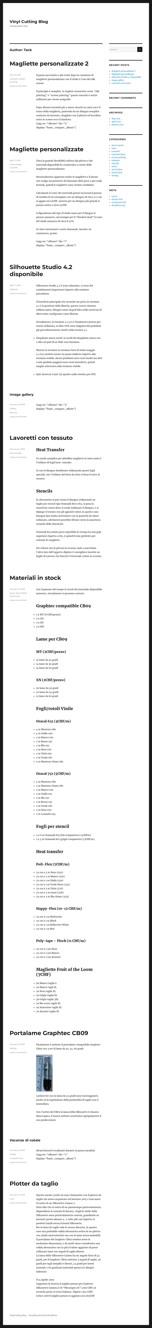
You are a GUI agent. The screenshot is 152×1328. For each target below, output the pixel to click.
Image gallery (22, 395)
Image (13, 1154)
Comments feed (119, 202)
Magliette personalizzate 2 (49, 63)
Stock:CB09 (21, 593)
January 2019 (118, 124)
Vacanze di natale (25, 1140)
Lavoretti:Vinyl (16, 1158)
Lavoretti (14, 79)
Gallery (13, 408)
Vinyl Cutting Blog (29, 21)
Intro (12, 1199)
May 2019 (116, 118)
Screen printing (119, 157)
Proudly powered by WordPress (43, 1315)
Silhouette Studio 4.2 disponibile (41, 270)
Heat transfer (16, 164)
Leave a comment (18, 86)
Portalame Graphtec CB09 (49, 1033)
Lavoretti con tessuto (41, 437)
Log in (114, 196)
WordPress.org (118, 205)
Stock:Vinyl (15, 596)
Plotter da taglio (34, 1183)
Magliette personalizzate (46, 149)
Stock (12, 593)
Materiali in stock (35, 577)
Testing (13, 1048)
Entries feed (117, 199)
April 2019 (116, 121)
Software (14, 289)
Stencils (13, 412)
